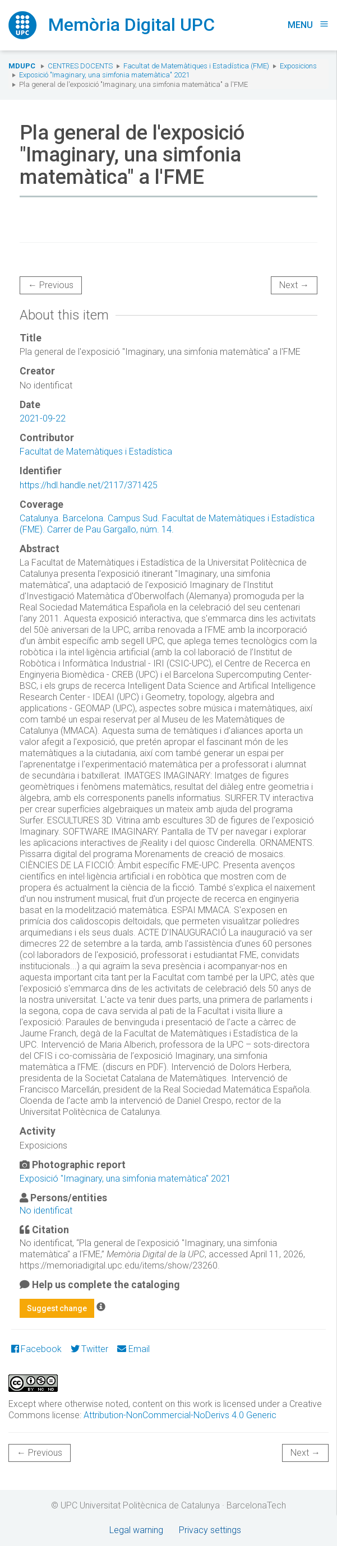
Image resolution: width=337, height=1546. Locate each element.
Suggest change (57, 1308)
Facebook (36, 1349)
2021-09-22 (43, 418)
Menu (308, 25)
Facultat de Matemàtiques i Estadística (96, 451)
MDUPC (21, 66)
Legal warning (136, 1530)
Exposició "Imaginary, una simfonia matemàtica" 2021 (104, 75)
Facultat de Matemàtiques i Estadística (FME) (196, 66)
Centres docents (80, 66)
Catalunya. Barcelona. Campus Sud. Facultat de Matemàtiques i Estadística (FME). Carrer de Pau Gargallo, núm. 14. (167, 524)
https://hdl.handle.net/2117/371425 (89, 485)
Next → (294, 285)
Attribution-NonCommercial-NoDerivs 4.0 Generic (180, 1415)
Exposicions (298, 66)
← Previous (50, 285)
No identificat (46, 1210)
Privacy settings (210, 1530)
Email (133, 1349)
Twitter (89, 1349)
